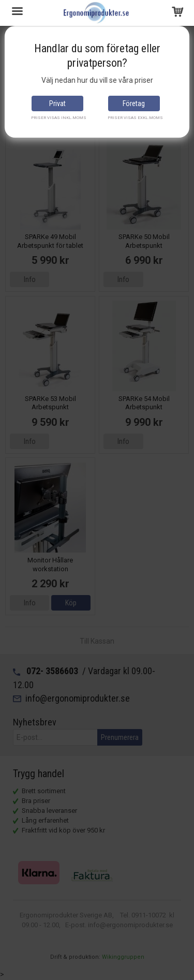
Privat (57, 103)
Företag (134, 103)
